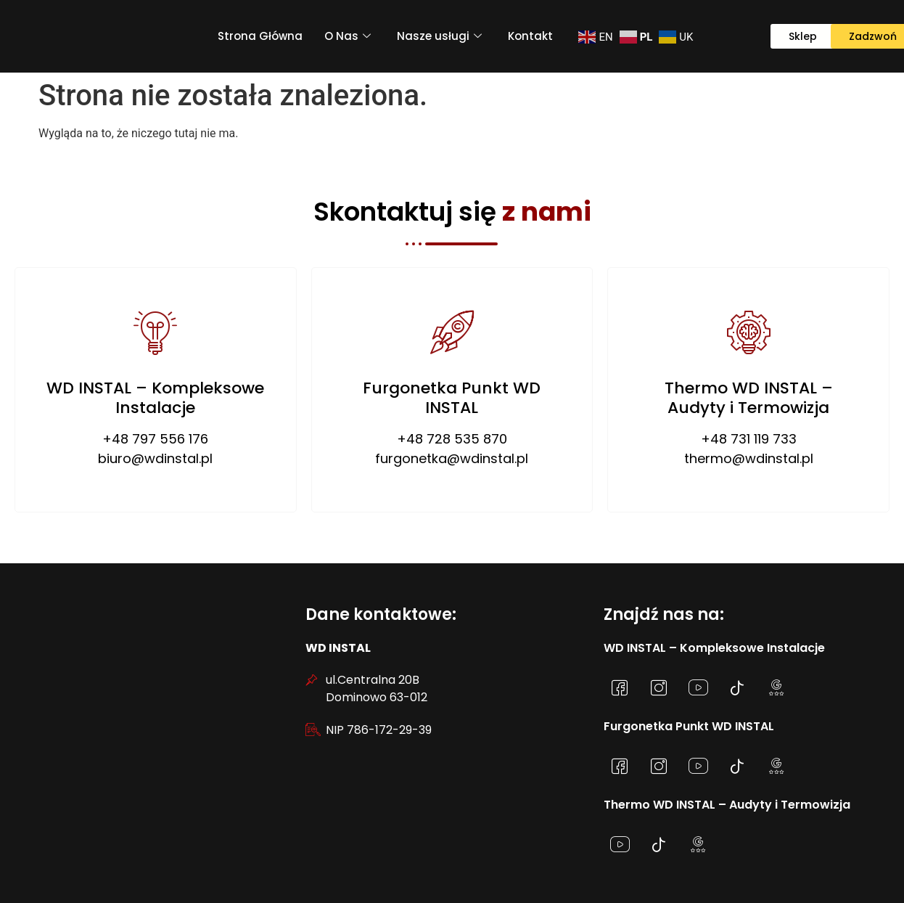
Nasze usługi (439, 36)
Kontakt (530, 36)
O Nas (347, 36)
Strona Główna (260, 36)
